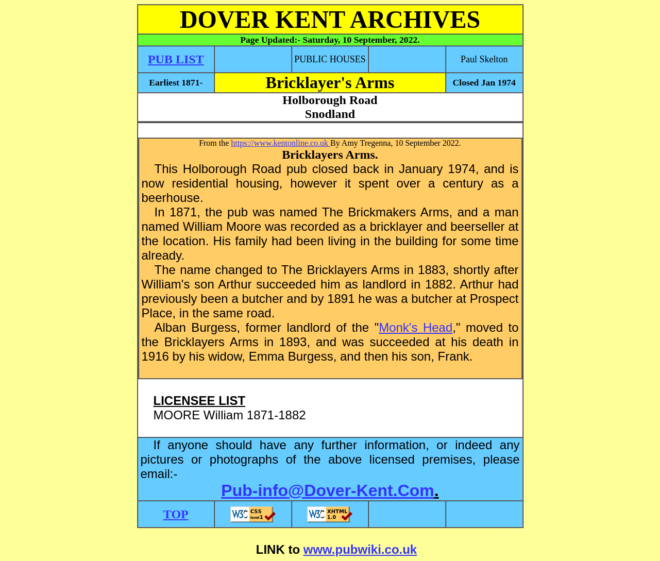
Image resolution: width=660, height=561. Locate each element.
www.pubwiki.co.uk (360, 549)
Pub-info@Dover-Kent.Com (327, 490)
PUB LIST (176, 59)
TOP (176, 514)
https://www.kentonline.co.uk (280, 143)
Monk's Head (415, 327)
